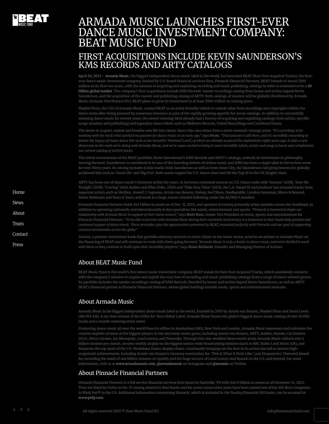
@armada (220, 364)
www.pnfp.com (90, 397)
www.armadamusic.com (135, 364)
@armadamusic (169, 364)
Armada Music (117, 76)
